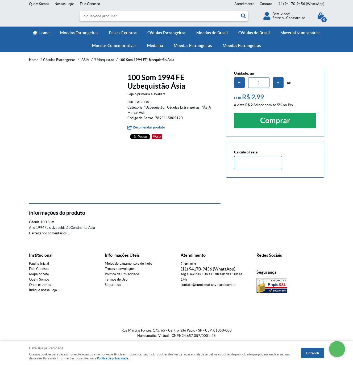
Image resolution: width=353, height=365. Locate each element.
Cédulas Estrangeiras (166, 33)
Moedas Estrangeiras (79, 33)
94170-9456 (300, 4)
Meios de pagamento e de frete (128, 263)
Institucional (40, 255)
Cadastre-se (295, 18)
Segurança (113, 285)
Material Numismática (300, 33)
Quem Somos (39, 4)
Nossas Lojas (64, 4)
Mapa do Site (39, 274)
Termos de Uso (116, 279)
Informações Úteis (122, 255)
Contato (266, 4)
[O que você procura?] (243, 16)
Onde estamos (40, 285)
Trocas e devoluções (120, 269)
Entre (276, 18)
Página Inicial (39, 263)
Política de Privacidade (122, 274)
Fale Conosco (90, 4)
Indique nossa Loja (43, 290)
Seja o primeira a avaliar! (146, 94)
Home (44, 33)
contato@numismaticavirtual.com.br (208, 285)
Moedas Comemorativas (114, 45)
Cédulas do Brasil (254, 33)
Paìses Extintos (123, 33)
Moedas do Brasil (212, 33)
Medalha (155, 45)
